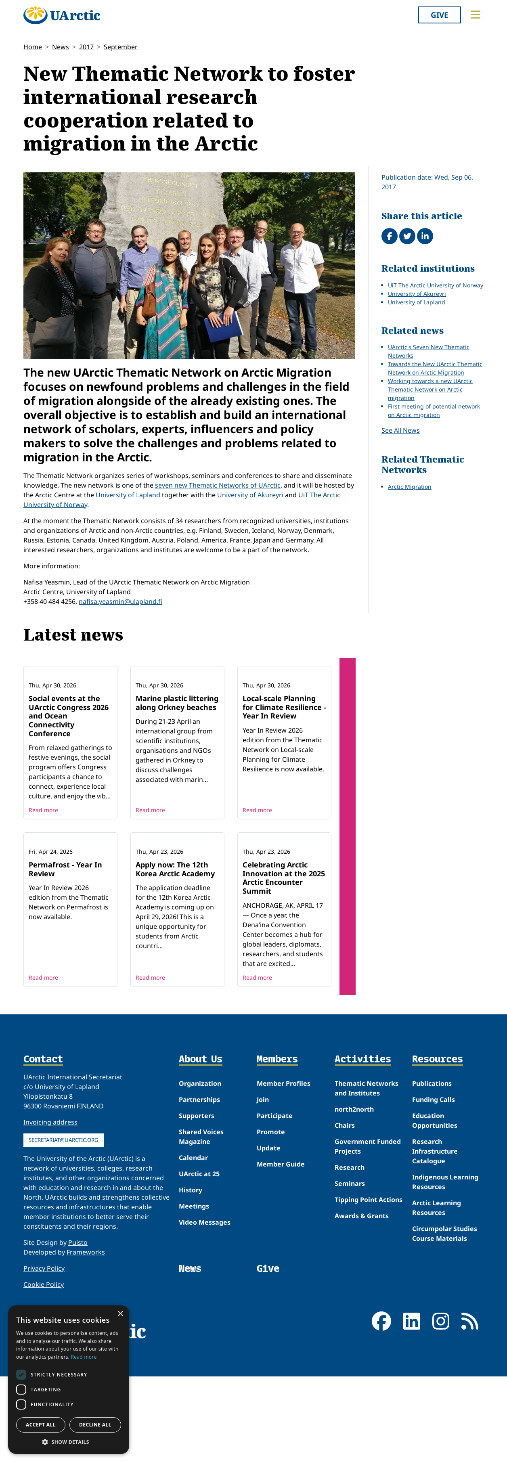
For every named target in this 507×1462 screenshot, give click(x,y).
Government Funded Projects (368, 1232)
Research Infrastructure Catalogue (435, 1237)
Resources (437, 1144)
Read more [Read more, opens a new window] (84, 1356)
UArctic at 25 (199, 1259)
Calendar (193, 1243)
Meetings (194, 1291)
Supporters (196, 1201)
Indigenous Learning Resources (445, 1267)
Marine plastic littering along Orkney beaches (177, 745)
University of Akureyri (250, 494)
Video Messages (204, 1307)
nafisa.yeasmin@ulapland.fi (120, 601)
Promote (271, 1217)
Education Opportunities (434, 1206)
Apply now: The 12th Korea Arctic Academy (175, 954)
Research (350, 1252)
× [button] (120, 1314)
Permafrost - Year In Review (65, 954)
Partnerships (199, 1185)
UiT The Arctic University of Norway (435, 285)
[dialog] (68, 1379)
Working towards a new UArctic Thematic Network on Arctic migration (430, 389)
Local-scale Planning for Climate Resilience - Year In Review (284, 749)
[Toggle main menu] (475, 14)
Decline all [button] (95, 1424)
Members (277, 1144)
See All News (400, 430)
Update (269, 1233)
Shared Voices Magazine (201, 1222)
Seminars (350, 1269)
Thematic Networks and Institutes (366, 1174)
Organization (200, 1169)
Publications (432, 1169)
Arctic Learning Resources (436, 1293)
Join (263, 1185)
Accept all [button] (41, 1424)
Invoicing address (50, 1207)
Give (439, 14)
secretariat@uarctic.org (63, 1225)
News (60, 46)
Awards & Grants (362, 1301)
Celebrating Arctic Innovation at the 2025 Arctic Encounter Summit (284, 963)
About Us (200, 1144)
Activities (363, 1144)
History (190, 1275)
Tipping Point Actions (368, 1285)
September (121, 46)
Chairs (345, 1210)
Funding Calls (433, 1185)
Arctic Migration (410, 486)
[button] (68, 1442)
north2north (354, 1194)
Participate (275, 1201)
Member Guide (281, 1249)
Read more (43, 853)
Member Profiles (283, 1169)
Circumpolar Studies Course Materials (444, 1319)
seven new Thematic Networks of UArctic (218, 485)
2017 (86, 46)
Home (32, 46)
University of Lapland (128, 494)
